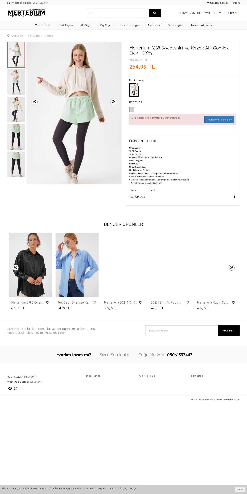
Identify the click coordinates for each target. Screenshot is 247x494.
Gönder (228, 330)
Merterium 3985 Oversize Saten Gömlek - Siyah (27, 302)
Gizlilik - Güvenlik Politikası (106, 392)
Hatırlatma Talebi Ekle (219, 119)
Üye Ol (196, 12)
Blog (142, 392)
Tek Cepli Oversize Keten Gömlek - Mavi (74, 302)
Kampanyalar (148, 381)
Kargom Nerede (218, 2)
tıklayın (133, 488)
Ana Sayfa (17, 35)
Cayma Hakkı (94, 386)
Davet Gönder (201, 402)
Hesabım (196, 381)
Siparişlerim (199, 386)
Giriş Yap (184, 12)
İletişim (236, 2)
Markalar (146, 386)
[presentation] (35, 102)
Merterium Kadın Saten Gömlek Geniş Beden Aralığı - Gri (213, 302)
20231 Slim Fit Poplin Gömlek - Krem (167, 302)
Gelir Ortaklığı (96, 397)
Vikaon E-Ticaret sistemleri (210, 412)
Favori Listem (212, 12)
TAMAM (240, 489)
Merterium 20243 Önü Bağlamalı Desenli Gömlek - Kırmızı (120, 302)
